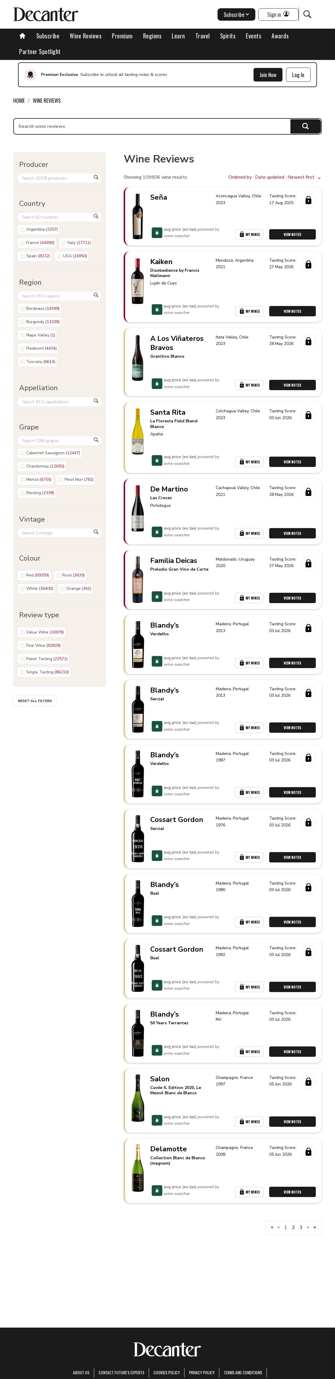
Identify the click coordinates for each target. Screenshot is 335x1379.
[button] (275, 177)
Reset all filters (35, 701)
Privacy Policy (202, 1372)
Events (253, 35)
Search (305, 126)
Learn (178, 35)
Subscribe (48, 35)
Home (19, 100)
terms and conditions (243, 1372)
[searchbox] (152, 126)
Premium (122, 35)
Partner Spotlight (40, 51)
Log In (298, 75)
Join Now (268, 75)
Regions (152, 35)
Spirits (228, 35)
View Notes (292, 234)
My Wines (249, 234)
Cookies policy (166, 1372)
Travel (202, 35)
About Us (81, 1372)
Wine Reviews (86, 35)
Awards (280, 35)
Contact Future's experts (121, 1372)
